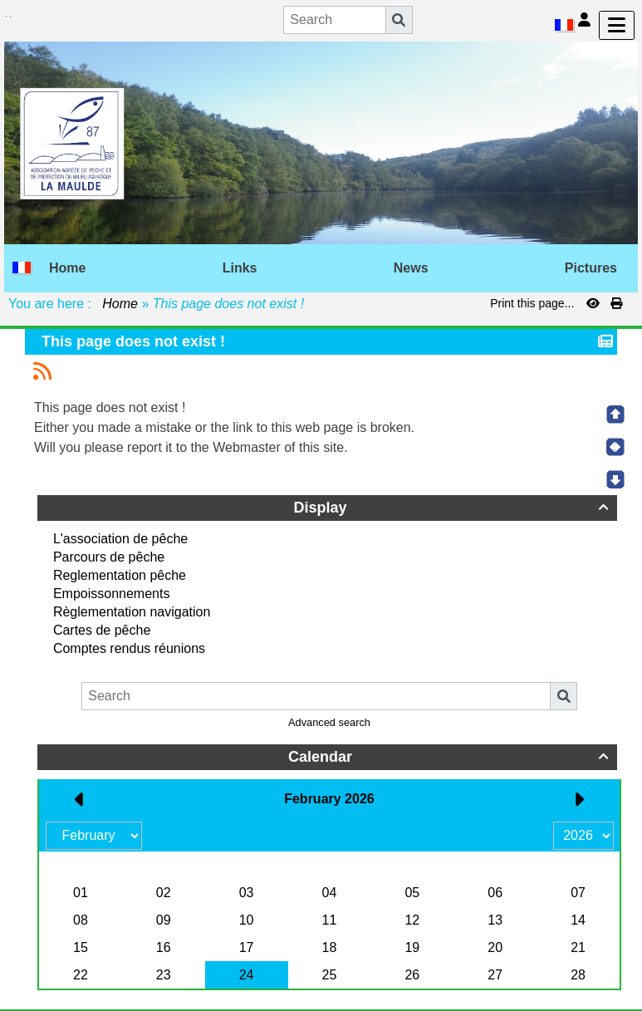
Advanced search (329, 722)
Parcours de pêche (108, 557)
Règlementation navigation (131, 612)
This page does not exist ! (135, 341)
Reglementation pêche (119, 575)
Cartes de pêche (101, 630)
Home (120, 304)
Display (453, 507)
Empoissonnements (111, 593)
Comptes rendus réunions (129, 648)
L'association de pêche (120, 539)
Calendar (450, 756)
